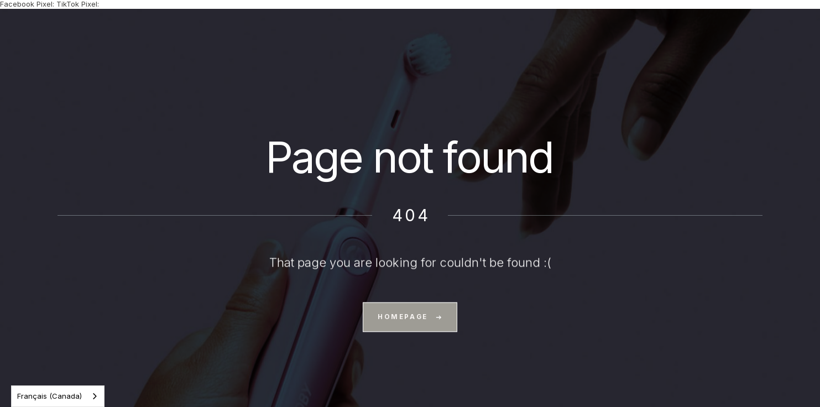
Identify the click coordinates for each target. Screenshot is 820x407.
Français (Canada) (49, 396)
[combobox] (58, 396)
